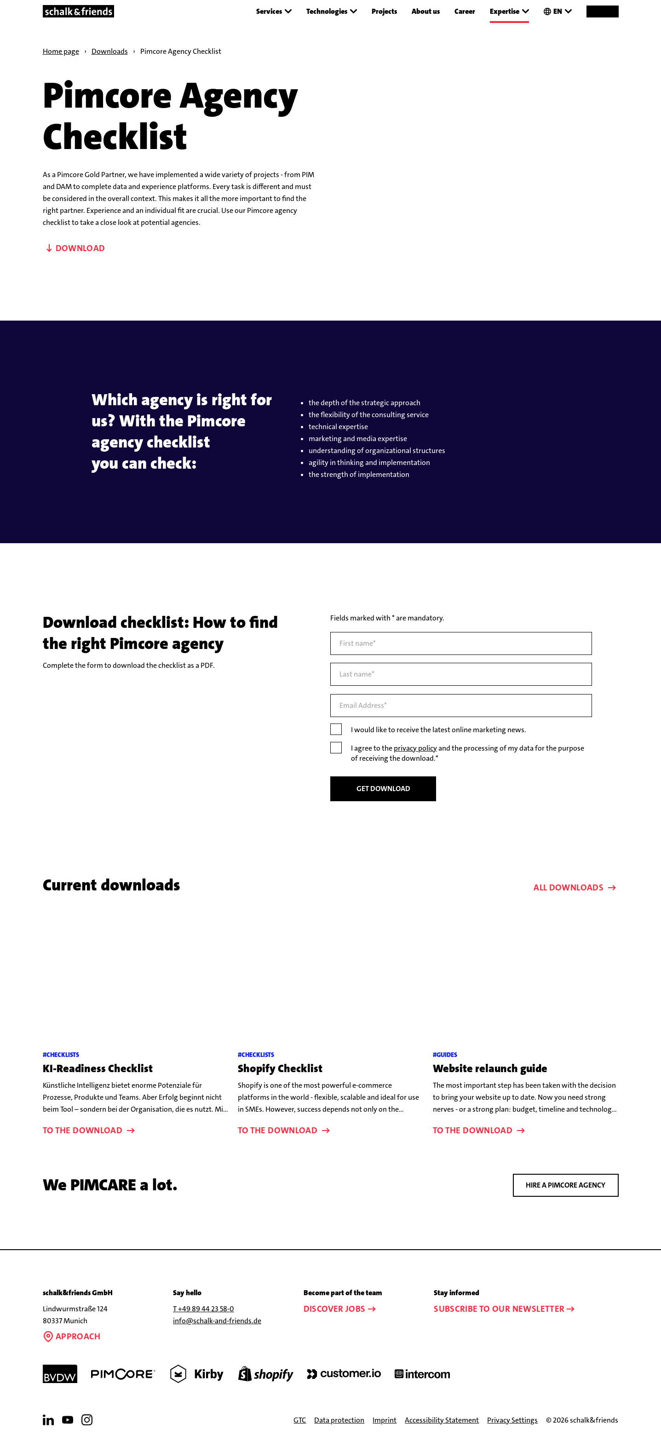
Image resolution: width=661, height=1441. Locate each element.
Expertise (509, 11)
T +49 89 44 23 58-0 (203, 1309)
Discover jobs (341, 1309)
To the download (90, 1130)
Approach (72, 1336)
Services (274, 11)
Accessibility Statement (442, 1420)
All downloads (576, 887)
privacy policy (415, 748)
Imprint (385, 1420)
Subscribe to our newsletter (505, 1309)
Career (464, 11)
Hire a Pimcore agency (565, 1185)
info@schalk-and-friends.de (217, 1321)
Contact (602, 11)
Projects (384, 11)
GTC (299, 1420)
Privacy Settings (512, 1420)
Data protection (339, 1420)
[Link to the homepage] (79, 11)
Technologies (331, 11)
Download (76, 248)
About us (426, 11)
